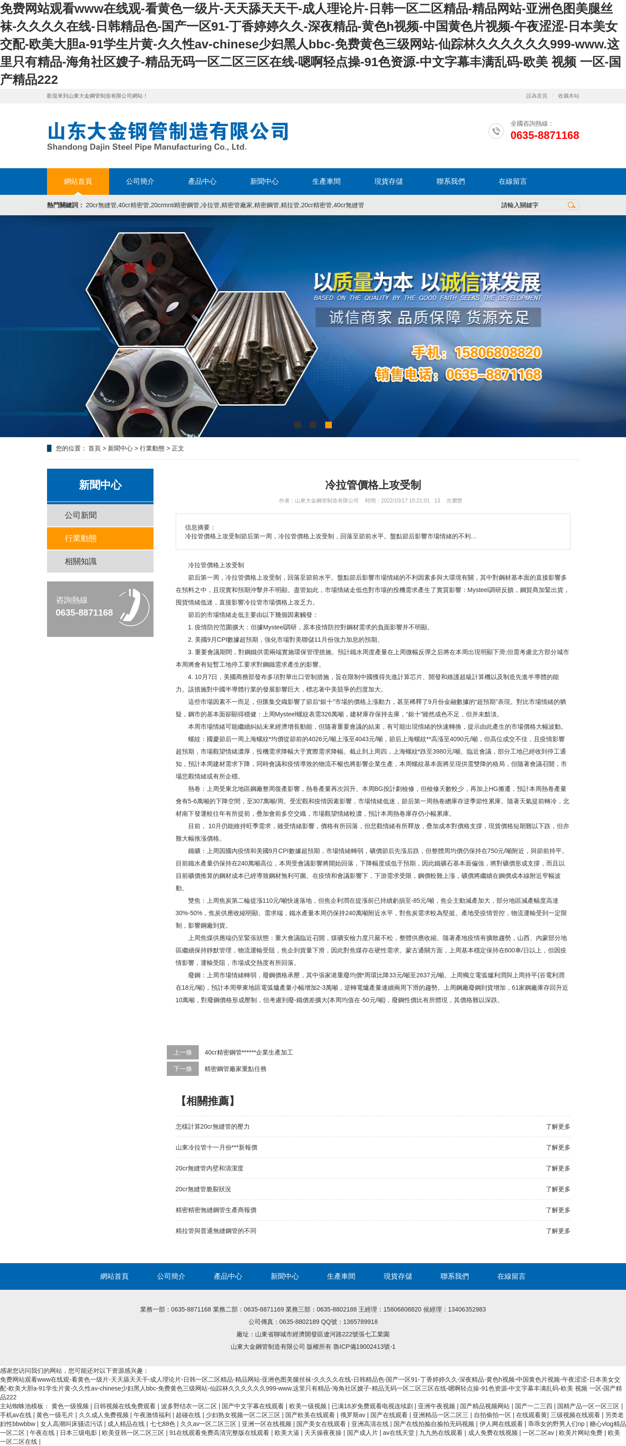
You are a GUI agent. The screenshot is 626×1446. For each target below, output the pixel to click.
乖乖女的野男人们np (557, 1423)
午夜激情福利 (153, 1414)
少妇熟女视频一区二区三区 (244, 1414)
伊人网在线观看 (502, 1423)
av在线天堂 (399, 1432)
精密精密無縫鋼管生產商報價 (216, 1209)
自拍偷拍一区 (493, 1414)
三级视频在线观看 (576, 1414)
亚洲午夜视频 (437, 1406)
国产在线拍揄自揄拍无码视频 (435, 1423)
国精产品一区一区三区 (589, 1406)
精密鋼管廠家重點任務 (236, 1068)
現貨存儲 (388, 181)
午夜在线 (43, 1432)
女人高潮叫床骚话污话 (72, 1423)
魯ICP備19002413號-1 (364, 1346)
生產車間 (326, 181)
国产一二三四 (534, 1406)
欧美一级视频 (308, 1406)
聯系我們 (451, 181)
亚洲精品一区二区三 (441, 1414)
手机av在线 (16, 1414)
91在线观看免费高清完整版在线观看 (220, 1432)
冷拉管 (197, 565)
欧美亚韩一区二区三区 (134, 1432)
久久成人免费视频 (104, 1414)
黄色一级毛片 (55, 1414)
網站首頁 (78, 181)
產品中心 (202, 181)
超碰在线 (189, 1414)
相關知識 (81, 561)
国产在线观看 (389, 1414)
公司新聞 (81, 515)
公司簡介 (140, 181)
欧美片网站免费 (581, 1432)
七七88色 (163, 1423)
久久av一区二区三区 (210, 1423)
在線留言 (513, 181)
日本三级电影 (79, 1432)
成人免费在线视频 (494, 1432)
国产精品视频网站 (486, 1406)
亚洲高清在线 (370, 1423)
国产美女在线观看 (322, 1423)
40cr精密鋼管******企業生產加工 (249, 1052)
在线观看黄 (531, 1414)
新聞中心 (264, 181)
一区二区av (539, 1432)
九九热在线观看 (442, 1432)
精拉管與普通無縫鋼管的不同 (216, 1230)
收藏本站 (568, 96)
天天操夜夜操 (323, 1432)
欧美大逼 (288, 1432)
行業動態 (152, 448)
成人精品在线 (126, 1423)
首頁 (94, 448)
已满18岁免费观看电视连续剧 (372, 1406)
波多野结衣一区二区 (190, 1406)
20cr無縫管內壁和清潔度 (210, 1168)
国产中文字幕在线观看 (254, 1406)
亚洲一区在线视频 (267, 1423)
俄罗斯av (353, 1414)
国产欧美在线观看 (311, 1414)
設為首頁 (536, 96)
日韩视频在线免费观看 (125, 1406)
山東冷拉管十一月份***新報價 (216, 1147)
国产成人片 (363, 1432)
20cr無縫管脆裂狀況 (203, 1189)
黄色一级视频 (71, 1406)
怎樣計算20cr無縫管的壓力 (213, 1126)
